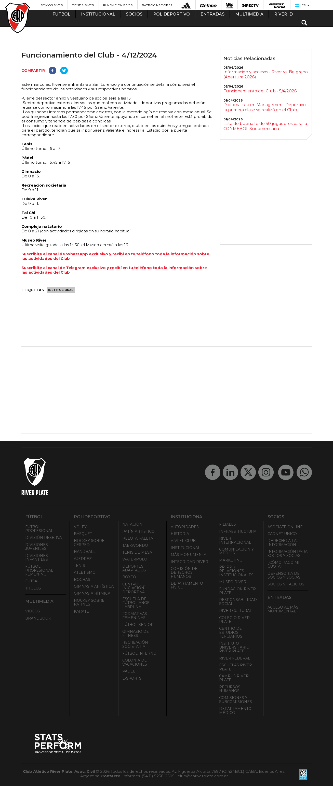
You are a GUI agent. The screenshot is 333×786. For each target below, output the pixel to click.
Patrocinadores (157, 5)
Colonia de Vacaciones (134, 662)
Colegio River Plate (234, 619)
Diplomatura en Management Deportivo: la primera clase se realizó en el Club (265, 107)
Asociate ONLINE (285, 527)
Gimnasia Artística (94, 586)
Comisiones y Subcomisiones (235, 699)
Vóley (80, 527)
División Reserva (43, 537)
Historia (180, 533)
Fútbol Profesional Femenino (39, 570)
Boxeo (129, 577)
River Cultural (235, 610)
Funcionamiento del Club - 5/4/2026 (260, 91)
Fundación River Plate (237, 591)
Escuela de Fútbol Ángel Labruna (137, 603)
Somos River (52, 5)
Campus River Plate (234, 678)
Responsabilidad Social (238, 601)
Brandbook (38, 618)
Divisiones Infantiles (36, 557)
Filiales (227, 524)
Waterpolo (134, 559)
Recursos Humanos (229, 689)
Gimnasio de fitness (135, 633)
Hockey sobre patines (89, 602)
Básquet (83, 533)
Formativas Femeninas (134, 615)
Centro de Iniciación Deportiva (133, 588)
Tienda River (83, 5)
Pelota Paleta (137, 538)
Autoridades (185, 527)
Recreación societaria (135, 644)
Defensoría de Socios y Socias (284, 575)
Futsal (32, 581)
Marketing (230, 560)
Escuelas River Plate (235, 667)
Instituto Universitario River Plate (234, 647)
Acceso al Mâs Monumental (283, 609)
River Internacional (235, 540)
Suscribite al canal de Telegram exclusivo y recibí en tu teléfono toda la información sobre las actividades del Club (114, 270)
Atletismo (85, 572)
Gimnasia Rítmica (92, 593)
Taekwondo (135, 545)
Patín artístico (138, 531)
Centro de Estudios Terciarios (230, 632)
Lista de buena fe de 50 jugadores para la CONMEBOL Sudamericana (265, 126)
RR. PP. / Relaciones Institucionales (236, 571)
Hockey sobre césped (89, 542)
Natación (132, 524)
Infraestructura (237, 531)
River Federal (234, 658)
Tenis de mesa (137, 552)
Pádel (128, 671)
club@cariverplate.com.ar (203, 776)
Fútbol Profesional (39, 529)
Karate (81, 611)
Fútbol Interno (139, 653)
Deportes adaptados (134, 568)
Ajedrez (83, 558)
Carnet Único (282, 533)
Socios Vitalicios (286, 584)
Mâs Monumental (190, 554)
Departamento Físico (187, 585)
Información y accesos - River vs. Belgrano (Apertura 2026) (265, 74)
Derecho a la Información (282, 542)
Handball (85, 551)
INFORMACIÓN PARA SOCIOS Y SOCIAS (288, 553)
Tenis (79, 565)
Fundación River (118, 5)
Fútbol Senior (138, 624)
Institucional (60, 290)
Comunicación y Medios (236, 551)
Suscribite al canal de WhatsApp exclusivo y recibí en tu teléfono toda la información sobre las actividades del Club (115, 256)
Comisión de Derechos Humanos (184, 572)
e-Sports (131, 678)
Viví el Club (183, 540)
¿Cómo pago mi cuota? (283, 564)
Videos (32, 611)
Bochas (82, 579)
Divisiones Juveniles (36, 546)
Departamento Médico (235, 710)
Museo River (232, 582)
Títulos (33, 588)
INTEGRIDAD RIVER (189, 561)
